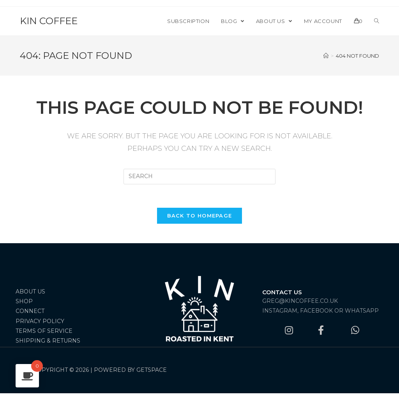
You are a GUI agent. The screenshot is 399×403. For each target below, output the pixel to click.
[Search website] (376, 21)
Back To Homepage (199, 215)
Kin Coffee (49, 21)
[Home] (325, 56)
